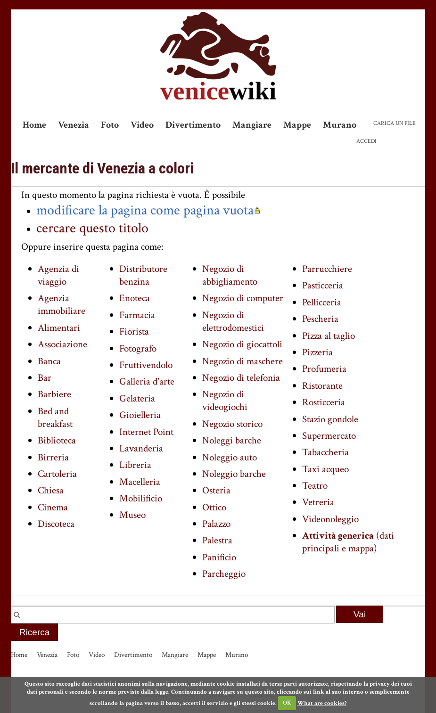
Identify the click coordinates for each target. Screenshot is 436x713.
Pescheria (320, 318)
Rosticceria (323, 402)
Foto (110, 125)
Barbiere (54, 394)
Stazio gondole (330, 419)
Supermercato (329, 435)
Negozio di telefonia (241, 377)
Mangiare (251, 125)
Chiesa (51, 490)
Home (34, 125)
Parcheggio (224, 573)
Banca (49, 361)
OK (287, 703)
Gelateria (137, 398)
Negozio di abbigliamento (229, 275)
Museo (132, 514)
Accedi (366, 141)
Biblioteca (57, 440)
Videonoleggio (330, 519)
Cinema (53, 507)
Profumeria (324, 368)
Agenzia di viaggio (58, 275)
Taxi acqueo (325, 469)
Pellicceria (321, 302)
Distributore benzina (143, 275)
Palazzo (216, 523)
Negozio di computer (242, 298)
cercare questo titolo (92, 228)
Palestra (217, 540)
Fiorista (134, 331)
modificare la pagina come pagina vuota (145, 210)
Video (142, 125)
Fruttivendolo (146, 365)
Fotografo (137, 348)
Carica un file (394, 123)
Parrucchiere (327, 268)
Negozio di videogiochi (224, 400)
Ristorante (322, 385)
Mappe (297, 125)
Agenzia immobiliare (61, 304)
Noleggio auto (229, 457)
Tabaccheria (325, 452)
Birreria (53, 457)
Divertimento (193, 125)
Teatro (315, 485)
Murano (339, 125)
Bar (44, 377)
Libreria (135, 465)
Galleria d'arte (146, 381)
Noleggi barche (231, 440)
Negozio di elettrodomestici (233, 321)
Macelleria (139, 481)
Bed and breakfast (55, 417)
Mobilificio (140, 498)
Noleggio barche (234, 473)
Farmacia (137, 315)
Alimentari (59, 327)
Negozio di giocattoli (242, 344)
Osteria (216, 490)
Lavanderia (141, 448)
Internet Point (146, 432)
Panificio (219, 557)
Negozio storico (232, 424)
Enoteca (134, 298)
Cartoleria (57, 473)
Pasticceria (322, 285)
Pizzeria (317, 352)
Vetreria (318, 502)
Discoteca (56, 523)
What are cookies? (321, 703)
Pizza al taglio (328, 335)
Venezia (73, 125)
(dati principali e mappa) (348, 542)
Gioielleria (140, 415)
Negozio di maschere (242, 361)
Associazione (62, 344)
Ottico (214, 507)
